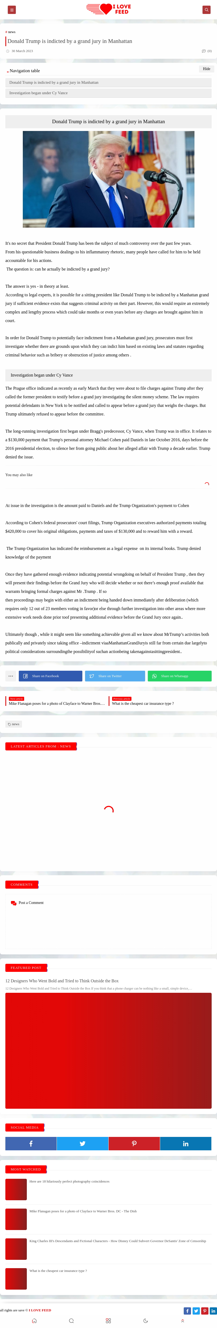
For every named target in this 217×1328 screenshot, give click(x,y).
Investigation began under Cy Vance (38, 93)
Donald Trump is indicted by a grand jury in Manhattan (53, 82)
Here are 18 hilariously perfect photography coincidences (69, 1181)
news (12, 32)
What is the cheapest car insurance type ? (58, 1271)
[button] (50, 676)
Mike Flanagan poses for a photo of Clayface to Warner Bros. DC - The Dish (83, 1211)
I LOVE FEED (40, 1310)
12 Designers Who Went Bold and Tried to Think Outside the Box (62, 981)
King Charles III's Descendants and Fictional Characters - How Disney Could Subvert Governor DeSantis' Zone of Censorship (118, 1241)
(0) (207, 51)
